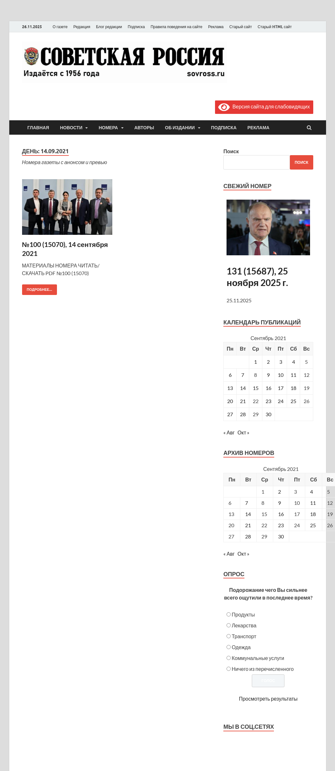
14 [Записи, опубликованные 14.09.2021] (243, 388)
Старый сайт (240, 26)
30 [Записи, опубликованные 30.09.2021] (268, 414)
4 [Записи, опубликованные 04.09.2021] (293, 362)
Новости (71, 127)
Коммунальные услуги (258, 658)
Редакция (81, 26)
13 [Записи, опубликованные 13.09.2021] (230, 388)
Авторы (144, 127)
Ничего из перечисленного (263, 669)
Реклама (215, 26)
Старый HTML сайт (275, 26)
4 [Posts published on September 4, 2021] (311, 492)
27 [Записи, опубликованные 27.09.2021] (230, 414)
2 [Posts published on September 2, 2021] (279, 492)
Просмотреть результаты (268, 698)
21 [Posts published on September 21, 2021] (248, 525)
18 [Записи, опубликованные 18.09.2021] (293, 388)
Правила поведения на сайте (177, 26)
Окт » (243, 432)
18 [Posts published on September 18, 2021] (313, 514)
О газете (60, 26)
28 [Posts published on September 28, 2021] (248, 536)
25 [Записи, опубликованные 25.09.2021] (293, 401)
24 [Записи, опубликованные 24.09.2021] (280, 401)
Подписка (136, 26)
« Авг (229, 432)
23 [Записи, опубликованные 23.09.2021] (268, 401)
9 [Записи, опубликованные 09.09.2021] (268, 375)
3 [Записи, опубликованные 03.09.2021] (280, 362)
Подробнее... (37, 288)
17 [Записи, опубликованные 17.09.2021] (280, 388)
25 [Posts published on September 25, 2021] (313, 525)
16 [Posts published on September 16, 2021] (281, 514)
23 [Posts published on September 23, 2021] (281, 525)
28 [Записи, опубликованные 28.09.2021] (243, 414)
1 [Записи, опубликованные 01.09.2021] (255, 362)
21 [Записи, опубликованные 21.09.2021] (243, 401)
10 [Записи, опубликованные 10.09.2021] (280, 375)
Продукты (243, 614)
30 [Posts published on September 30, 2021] (281, 536)
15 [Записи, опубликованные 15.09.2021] (256, 388)
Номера (108, 127)
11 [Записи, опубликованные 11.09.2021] (293, 375)
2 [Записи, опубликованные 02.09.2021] (268, 362)
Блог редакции (109, 26)
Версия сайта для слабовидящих (264, 106)
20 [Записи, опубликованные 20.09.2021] (230, 401)
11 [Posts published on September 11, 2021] (313, 503)
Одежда (241, 647)
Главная (38, 127)
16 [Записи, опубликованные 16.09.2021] (268, 388)
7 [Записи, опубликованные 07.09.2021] (242, 375)
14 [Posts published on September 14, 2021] (248, 514)
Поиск (231, 151)
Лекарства (244, 625)
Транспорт (244, 636)
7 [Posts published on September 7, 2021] (246, 503)
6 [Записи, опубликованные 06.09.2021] (230, 375)
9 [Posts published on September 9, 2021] (279, 503)
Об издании (180, 127)
